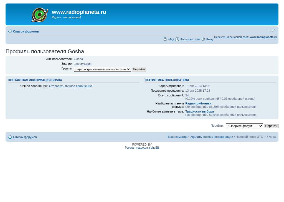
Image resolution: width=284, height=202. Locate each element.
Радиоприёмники (198, 103)
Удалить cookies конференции (211, 136)
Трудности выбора (199, 111)
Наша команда (176, 136)
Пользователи (190, 39)
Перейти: (217, 125)
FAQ (171, 39)
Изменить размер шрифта (272, 30)
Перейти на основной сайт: (245, 37)
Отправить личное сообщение (70, 86)
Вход (209, 39)
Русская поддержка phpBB (142, 147)
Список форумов (26, 31)
